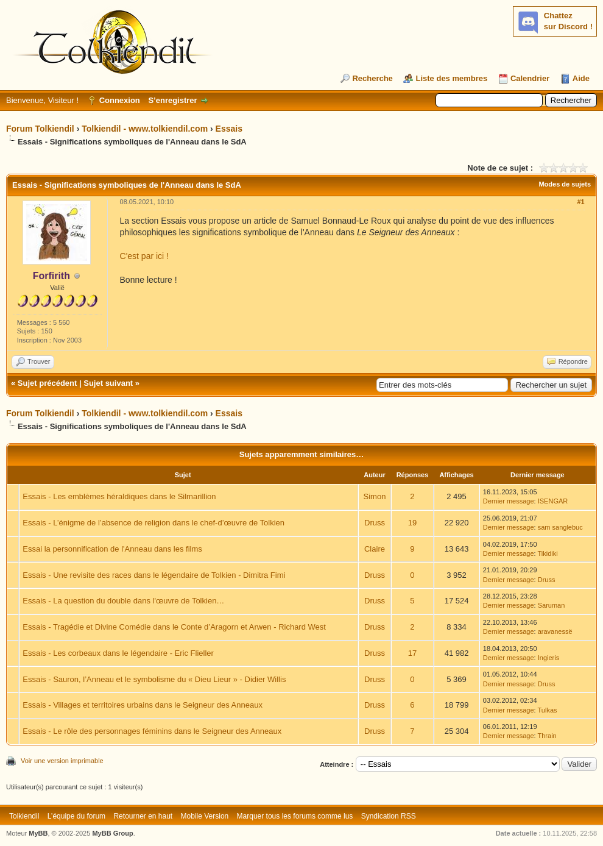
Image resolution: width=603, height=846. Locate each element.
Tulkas (547, 710)
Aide (581, 78)
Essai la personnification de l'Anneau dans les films (112, 548)
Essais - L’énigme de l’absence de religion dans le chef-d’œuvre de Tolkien (153, 522)
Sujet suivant (108, 383)
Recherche (372, 78)
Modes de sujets (564, 184)
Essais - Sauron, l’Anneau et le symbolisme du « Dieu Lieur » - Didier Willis (154, 679)
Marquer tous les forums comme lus (295, 816)
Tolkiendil (24, 816)
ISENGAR (553, 501)
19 (412, 522)
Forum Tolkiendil (40, 128)
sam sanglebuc (560, 527)
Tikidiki (548, 553)
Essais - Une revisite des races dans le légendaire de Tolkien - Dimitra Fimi (154, 575)
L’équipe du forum (76, 816)
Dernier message (508, 501)
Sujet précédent (47, 383)
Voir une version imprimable (62, 760)
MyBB (38, 833)
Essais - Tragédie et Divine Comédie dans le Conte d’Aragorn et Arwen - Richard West (174, 626)
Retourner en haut (142, 816)
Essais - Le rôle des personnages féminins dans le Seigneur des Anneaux (152, 731)
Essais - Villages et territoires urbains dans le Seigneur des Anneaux (143, 704)
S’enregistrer (172, 100)
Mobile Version (205, 816)
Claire (374, 548)
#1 (580, 201)
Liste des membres (451, 78)
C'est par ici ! (144, 256)
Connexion (119, 100)
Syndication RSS (388, 816)
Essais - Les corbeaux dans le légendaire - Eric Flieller (118, 653)
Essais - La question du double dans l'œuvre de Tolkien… (123, 600)
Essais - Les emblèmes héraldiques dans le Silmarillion (119, 496)
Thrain (547, 735)
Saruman (551, 605)
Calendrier (529, 78)
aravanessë (555, 631)
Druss (374, 522)
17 (412, 653)
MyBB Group (112, 833)
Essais (229, 128)
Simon (375, 496)
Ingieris (548, 657)
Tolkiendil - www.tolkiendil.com (145, 128)
